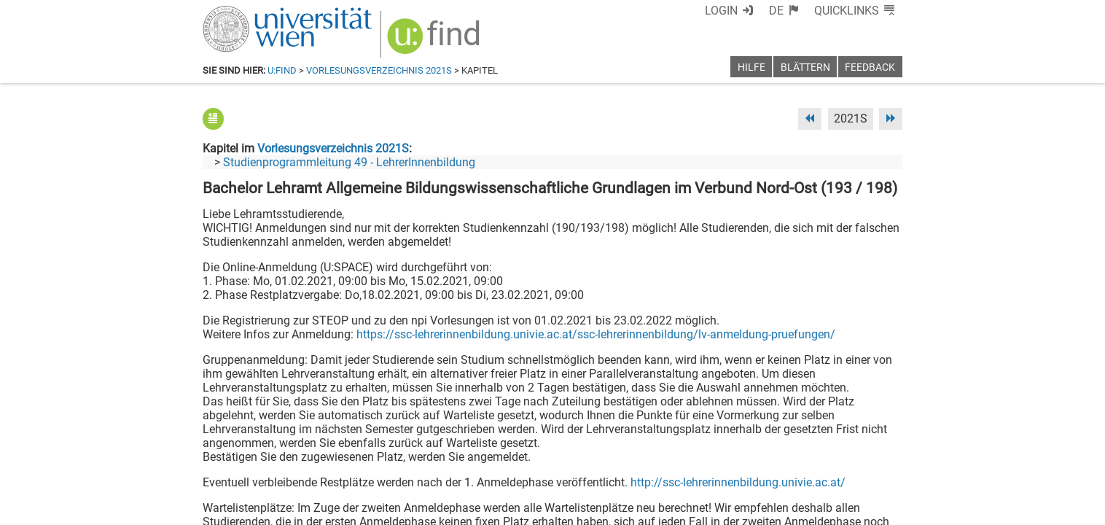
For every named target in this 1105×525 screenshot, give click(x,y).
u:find (282, 70)
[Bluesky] (785, 464)
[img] (435, 41)
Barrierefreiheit (667, 509)
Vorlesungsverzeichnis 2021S (379, 70)
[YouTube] (832, 464)
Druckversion (868, 509)
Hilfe (751, 67)
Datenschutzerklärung (770, 509)
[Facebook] (739, 464)
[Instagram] (878, 464)
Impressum (592, 509)
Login (721, 11)
